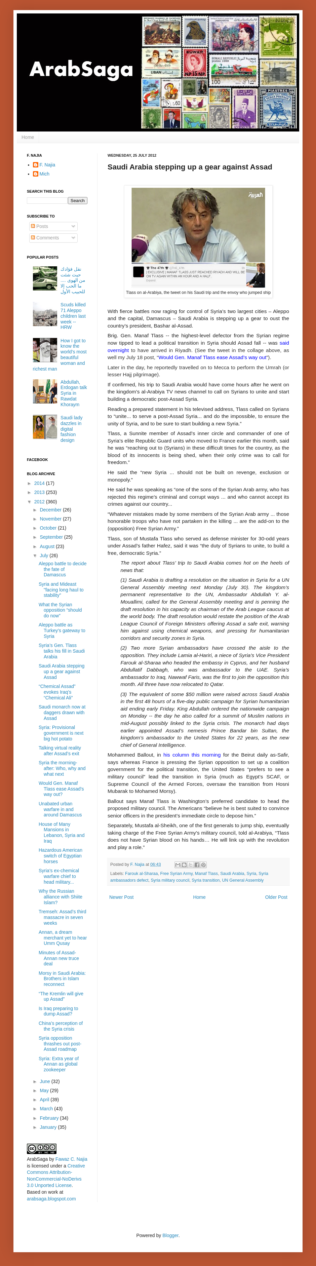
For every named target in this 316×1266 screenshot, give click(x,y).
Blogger (170, 1235)
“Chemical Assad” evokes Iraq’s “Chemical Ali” (57, 692)
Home (28, 137)
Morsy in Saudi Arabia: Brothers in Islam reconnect (62, 978)
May (45, 1090)
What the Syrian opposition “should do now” (60, 610)
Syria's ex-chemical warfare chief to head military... (59, 876)
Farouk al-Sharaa (141, 873)
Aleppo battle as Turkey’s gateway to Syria (62, 630)
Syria (251, 873)
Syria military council (170, 880)
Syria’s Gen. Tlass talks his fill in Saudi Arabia (62, 651)
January (49, 1127)
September (52, 537)
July (44, 555)
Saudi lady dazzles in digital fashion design (71, 429)
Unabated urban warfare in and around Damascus (60, 809)
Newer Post (121, 897)
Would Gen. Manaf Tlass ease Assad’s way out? (61, 788)
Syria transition (206, 880)
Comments (45, 237)
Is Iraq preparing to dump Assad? (58, 1011)
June (45, 1081)
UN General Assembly (243, 880)
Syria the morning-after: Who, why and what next (62, 768)
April (45, 1099)
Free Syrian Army (176, 873)
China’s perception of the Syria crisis (61, 1026)
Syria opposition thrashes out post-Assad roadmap (60, 1043)
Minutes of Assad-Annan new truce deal (59, 958)
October (49, 528)
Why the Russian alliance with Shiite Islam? (60, 896)
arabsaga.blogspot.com (51, 1198)
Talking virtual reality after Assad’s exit (60, 750)
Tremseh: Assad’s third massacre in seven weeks (62, 917)
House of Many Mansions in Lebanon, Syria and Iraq (61, 832)
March (47, 1108)
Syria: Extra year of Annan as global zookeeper (59, 1064)
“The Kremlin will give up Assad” (61, 996)
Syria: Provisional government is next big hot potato (61, 733)
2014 (40, 483)
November (51, 519)
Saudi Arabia (232, 873)
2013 (40, 492)
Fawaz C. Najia (71, 1159)
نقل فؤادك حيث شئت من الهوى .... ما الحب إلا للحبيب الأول (73, 280)
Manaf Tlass (206, 873)
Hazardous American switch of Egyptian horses (60, 855)
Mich (45, 174)
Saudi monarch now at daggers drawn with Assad (62, 712)
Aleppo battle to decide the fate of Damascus (62, 569)
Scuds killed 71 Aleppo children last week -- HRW (73, 316)
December (51, 509)
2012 (40, 501)
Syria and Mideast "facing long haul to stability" (61, 589)
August (47, 546)
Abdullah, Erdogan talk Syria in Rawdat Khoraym (74, 393)
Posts (39, 226)
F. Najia (138, 864)
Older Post (276, 897)
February (50, 1118)
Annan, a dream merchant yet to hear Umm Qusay (63, 937)
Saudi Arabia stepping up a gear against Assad (61, 671)
